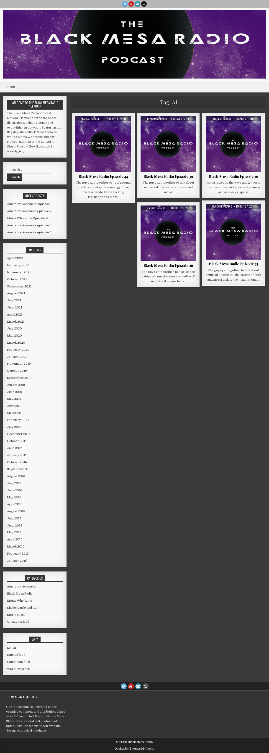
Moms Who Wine (19, 600)
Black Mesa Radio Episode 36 (233, 176)
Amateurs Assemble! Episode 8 (29, 204)
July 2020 (14, 328)
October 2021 (17, 279)
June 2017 (14, 448)
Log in (11, 647)
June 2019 (14, 392)
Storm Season (17, 614)
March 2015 (15, 546)
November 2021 (19, 272)
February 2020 (18, 349)
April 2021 (14, 314)
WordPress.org (18, 669)
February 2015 (18, 553)
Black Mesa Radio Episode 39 (168, 176)
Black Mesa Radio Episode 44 (103, 176)
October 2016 (17, 462)
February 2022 (18, 265)
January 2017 (17, 455)
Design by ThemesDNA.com (134, 748)
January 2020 (17, 356)
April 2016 (14, 504)
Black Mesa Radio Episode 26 (168, 265)
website (55, 726)
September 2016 (19, 469)
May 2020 (14, 335)
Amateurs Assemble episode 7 (29, 211)
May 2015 (14, 532)
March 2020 (16, 342)
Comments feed (18, 661)
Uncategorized (18, 621)
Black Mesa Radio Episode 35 (233, 263)
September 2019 (19, 377)
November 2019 (19, 363)
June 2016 (14, 490)
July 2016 (14, 483)
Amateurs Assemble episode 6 (29, 225)
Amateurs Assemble (21, 586)
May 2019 (14, 398)
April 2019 (14, 406)
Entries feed (16, 654)
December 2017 (18, 434)
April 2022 (15, 258)
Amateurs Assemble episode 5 (29, 232)
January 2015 (17, 560)
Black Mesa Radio (20, 593)
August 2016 (16, 476)
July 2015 (14, 518)
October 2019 (17, 370)
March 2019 (15, 413)
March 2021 (15, 321)
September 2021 (19, 286)
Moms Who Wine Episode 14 (28, 218)
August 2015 (16, 511)
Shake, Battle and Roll (22, 607)
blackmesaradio (90, 118)
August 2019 (16, 385)
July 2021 (14, 300)
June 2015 (14, 525)
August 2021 (16, 293)
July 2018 (14, 427)
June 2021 (14, 307)
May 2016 (14, 497)
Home (10, 87)
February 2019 (18, 420)
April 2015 (14, 539)
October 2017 (17, 441)
